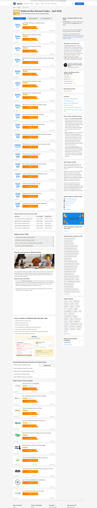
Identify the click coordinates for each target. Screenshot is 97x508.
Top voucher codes (53, 507)
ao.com (71, 303)
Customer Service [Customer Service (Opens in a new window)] (69, 203)
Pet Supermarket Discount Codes (71, 251)
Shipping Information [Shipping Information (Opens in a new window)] (70, 201)
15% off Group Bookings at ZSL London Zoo (35, 457)
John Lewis (71, 313)
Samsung (66, 303)
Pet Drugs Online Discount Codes (71, 253)
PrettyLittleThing (67, 311)
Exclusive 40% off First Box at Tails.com (33, 420)
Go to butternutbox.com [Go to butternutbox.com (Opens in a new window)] (70, 199)
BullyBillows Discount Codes (74, 281)
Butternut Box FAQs (68, 105)
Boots (77, 303)
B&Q (72, 318)
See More (66, 230)
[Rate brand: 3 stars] (67, 91)
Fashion (32, 507)
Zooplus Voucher (67, 258)
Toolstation (66, 323)
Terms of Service (62, 0)
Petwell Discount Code (69, 279)
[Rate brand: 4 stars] (69, 91)
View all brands (67, 293)
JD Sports (66, 329)
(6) (33, 18)
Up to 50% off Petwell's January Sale (33, 491)
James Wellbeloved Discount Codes (71, 263)
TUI (65, 308)
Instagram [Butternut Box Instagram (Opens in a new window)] (67, 209)
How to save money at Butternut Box (72, 107)
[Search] (67, 4)
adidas (75, 308)
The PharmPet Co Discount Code (71, 289)
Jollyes (77, 279)
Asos (81, 323)
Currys (70, 301)
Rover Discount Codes (68, 243)
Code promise (25, 24)
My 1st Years (77, 318)
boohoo (65, 326)
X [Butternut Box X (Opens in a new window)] (65, 207)
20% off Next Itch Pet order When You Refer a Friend (37, 469)
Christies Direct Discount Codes (70, 246)
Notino (65, 321)
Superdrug (79, 326)
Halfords (66, 306)
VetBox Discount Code (68, 274)
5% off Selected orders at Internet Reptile (34, 396)
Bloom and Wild (74, 323)
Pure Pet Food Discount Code (70, 261)
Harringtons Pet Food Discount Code (71, 291)
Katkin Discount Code (68, 284)
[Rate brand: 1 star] (64, 91)
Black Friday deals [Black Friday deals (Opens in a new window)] (70, 507)
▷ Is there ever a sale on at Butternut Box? (25, 240)
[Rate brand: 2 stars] (66, 91)
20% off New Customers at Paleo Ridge (33, 445)
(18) (19, 18)
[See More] (82, 340)
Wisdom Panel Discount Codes (70, 266)
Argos (65, 301)
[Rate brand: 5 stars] (71, 91)
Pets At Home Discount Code (70, 256)
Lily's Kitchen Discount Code (70, 268)
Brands (19, 7)
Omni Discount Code (68, 286)
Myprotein (66, 318)
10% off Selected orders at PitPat (32, 408)
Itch (65, 281)
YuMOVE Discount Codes (69, 238)
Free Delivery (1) (46, 18)
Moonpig (75, 311)
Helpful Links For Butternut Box (71, 103)
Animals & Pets (67, 342)
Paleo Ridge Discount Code (69, 271)
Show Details (52, 30)
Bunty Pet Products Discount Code (71, 276)
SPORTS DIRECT (67, 316)
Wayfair (77, 306)
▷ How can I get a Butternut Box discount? (25, 237)
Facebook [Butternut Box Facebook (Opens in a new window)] (67, 205)
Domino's (72, 306)
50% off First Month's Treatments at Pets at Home (36, 433)
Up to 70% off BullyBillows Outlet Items (33, 480)
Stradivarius (76, 321)
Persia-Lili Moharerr (74, 63)
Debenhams (76, 301)
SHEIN (70, 321)
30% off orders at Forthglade (30, 383)
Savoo (14, 7)
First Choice (72, 326)
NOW (65, 313)
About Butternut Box (68, 100)
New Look (70, 308)
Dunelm (78, 329)
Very (80, 311)
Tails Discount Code (68, 241)
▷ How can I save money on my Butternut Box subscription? (29, 243)
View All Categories (68, 344)
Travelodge (72, 329)
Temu (65, 331)
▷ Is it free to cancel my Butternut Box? (24, 245)
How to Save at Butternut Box (71, 98)
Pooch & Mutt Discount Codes (70, 248)
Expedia (75, 316)
